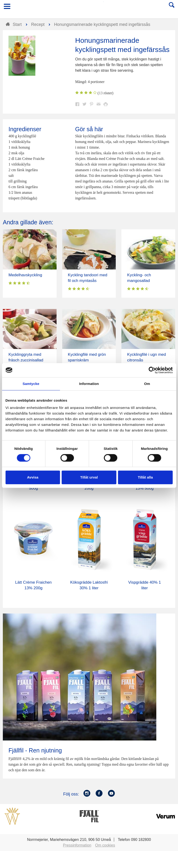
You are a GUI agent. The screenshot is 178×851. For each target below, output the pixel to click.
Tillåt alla (145, 477)
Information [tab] (89, 384)
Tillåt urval (89, 477)
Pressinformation (77, 845)
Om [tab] (147, 384)
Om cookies (105, 845)
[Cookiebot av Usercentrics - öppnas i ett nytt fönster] (152, 370)
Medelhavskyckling (25, 275)
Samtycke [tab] (31, 384)
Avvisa (32, 477)
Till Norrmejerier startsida (89, 8)
